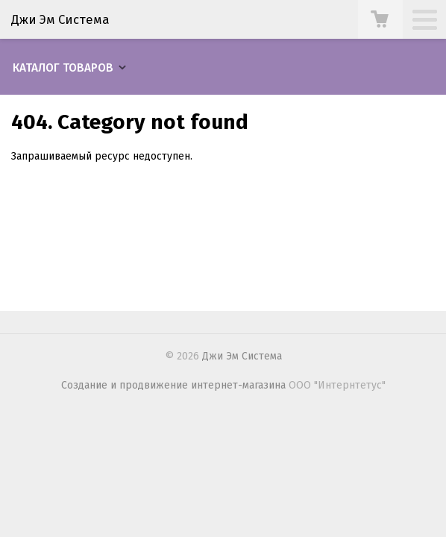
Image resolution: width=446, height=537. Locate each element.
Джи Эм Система (60, 19)
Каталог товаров (63, 68)
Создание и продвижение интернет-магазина (173, 385)
